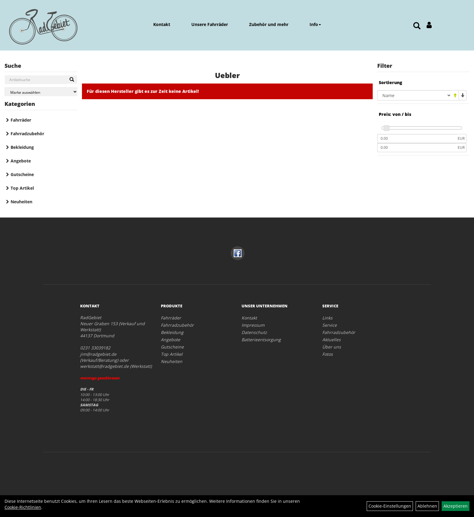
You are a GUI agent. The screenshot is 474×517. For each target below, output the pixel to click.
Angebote (21, 161)
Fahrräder (21, 120)
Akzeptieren (455, 506)
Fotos (327, 354)
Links (327, 318)
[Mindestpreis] (416, 138)
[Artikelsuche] (416, 26)
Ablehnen (427, 506)
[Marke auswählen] (41, 91)
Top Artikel (22, 188)
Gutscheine (22, 174)
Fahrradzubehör (27, 133)
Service (329, 325)
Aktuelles (331, 339)
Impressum (253, 325)
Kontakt (161, 24)
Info (315, 24)
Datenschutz (254, 332)
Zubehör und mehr (268, 24)
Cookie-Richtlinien (23, 507)
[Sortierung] (414, 95)
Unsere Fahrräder (209, 24)
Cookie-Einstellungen (389, 506)
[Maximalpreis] (416, 147)
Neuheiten (21, 202)
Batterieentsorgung (261, 339)
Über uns (331, 347)
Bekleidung (22, 147)
